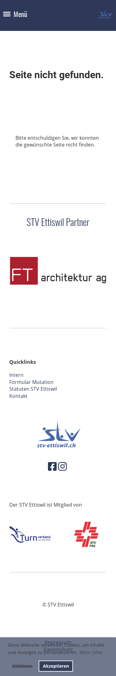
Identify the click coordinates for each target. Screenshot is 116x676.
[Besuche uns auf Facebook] (52, 466)
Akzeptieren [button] (56, 666)
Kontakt (18, 396)
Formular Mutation (31, 382)
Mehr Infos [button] (91, 652)
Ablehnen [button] (22, 666)
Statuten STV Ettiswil (33, 388)
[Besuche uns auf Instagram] (62, 466)
